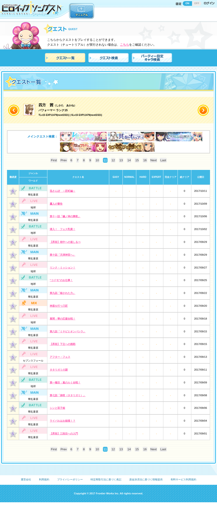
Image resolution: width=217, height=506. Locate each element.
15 (137, 160)
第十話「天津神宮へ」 (62, 254)
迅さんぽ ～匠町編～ (62, 190)
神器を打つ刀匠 (59, 305)
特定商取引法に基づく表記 (106, 479)
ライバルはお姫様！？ (62, 420)
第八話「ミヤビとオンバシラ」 (68, 331)
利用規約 (44, 479)
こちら (124, 44)
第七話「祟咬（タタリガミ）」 (68, 395)
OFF (196, 3)
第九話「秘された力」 (62, 293)
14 (129, 160)
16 (145, 160)
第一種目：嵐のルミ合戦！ (65, 382)
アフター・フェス (60, 356)
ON (187, 3)
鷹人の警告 (56, 203)
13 (121, 160)
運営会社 (26, 479)
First (54, 160)
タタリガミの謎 (59, 369)
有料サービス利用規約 (183, 479)
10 (97, 160)
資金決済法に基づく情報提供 (146, 479)
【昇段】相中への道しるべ (65, 242)
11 (105, 160)
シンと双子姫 (57, 407)
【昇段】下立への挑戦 (62, 344)
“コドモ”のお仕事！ (61, 280)
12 (113, 160)
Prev (63, 160)
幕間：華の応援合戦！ (62, 318)
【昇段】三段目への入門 (64, 433)
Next (153, 160)
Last (163, 160)
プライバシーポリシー (70, 479)
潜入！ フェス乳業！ (62, 229)
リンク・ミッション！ (62, 267)
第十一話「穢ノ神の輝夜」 (65, 216)
